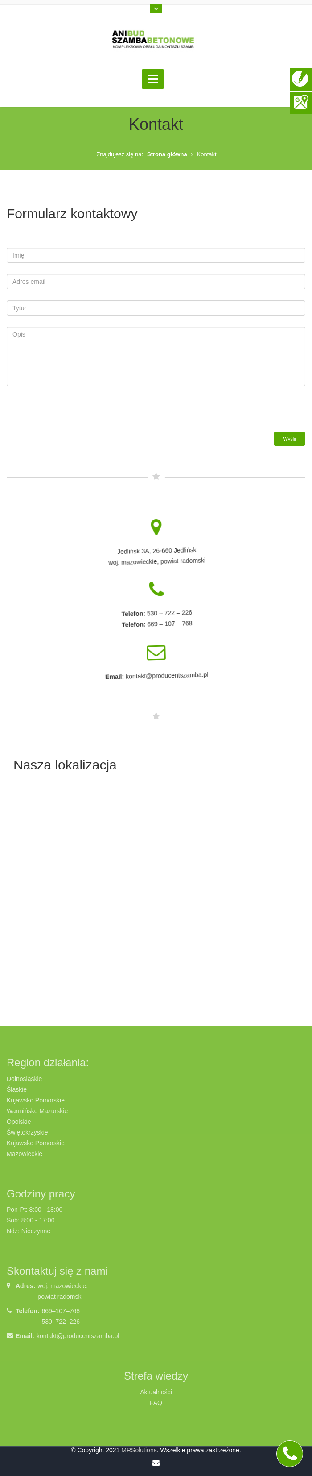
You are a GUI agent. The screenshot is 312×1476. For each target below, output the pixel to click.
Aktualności (156, 1392)
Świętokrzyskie (27, 1132)
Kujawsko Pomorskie (36, 1100)
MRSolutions (138, 1450)
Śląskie (17, 1089)
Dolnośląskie (24, 1078)
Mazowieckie (24, 1153)
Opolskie (19, 1121)
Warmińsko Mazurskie (37, 1110)
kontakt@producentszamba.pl (78, 1335)
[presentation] (74, 414)
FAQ (156, 1402)
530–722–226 (60, 1321)
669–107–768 (60, 1310)
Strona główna (167, 154)
